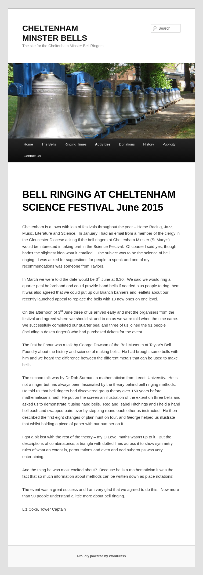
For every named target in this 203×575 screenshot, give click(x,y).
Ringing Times (75, 144)
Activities (103, 144)
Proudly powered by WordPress (101, 556)
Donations (127, 144)
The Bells (48, 144)
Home (28, 144)
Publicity (168, 144)
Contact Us (32, 156)
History (148, 144)
